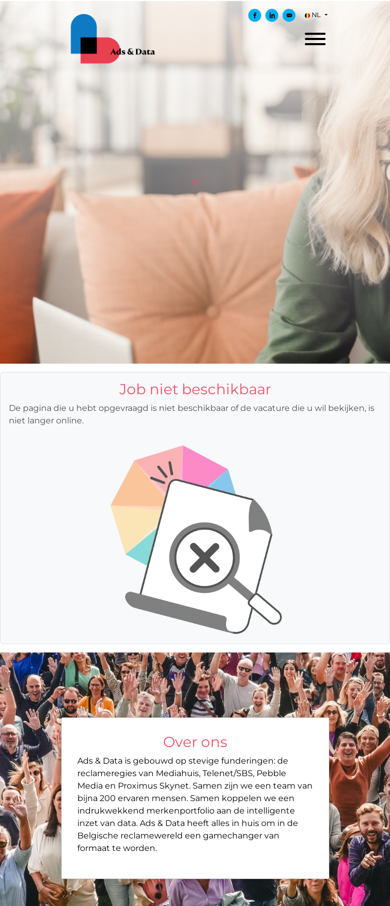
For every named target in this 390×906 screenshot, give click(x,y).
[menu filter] (195, 0)
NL (313, 15)
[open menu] (315, 36)
